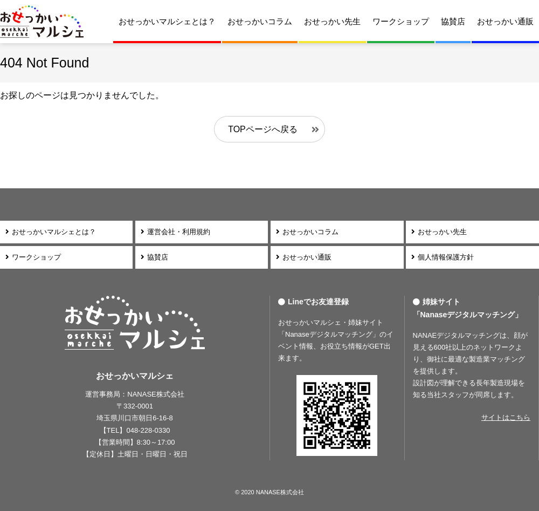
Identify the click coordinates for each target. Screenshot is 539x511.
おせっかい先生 (332, 21)
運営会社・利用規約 (178, 232)
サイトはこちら (505, 417)
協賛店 (453, 21)
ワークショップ (400, 21)
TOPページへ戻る (263, 129)
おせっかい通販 (505, 21)
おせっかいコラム (259, 21)
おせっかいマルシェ (42, 21)
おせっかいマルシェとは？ (167, 21)
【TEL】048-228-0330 (135, 430)
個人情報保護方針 (446, 257)
